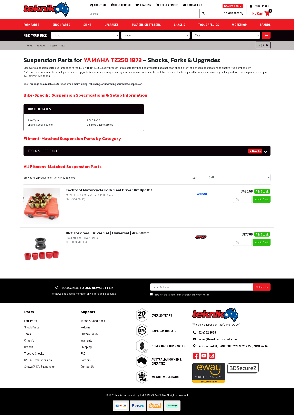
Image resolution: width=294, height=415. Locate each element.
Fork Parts (30, 321)
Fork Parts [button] (31, 24)
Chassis (29, 340)
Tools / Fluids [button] (208, 24)
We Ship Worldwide (165, 377)
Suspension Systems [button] (146, 24)
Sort (194, 177)
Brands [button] (265, 24)
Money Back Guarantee (168, 346)
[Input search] (143, 13)
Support (88, 312)
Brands (28, 347)
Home (29, 45)
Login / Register (262, 6)
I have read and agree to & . (179, 294)
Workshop (239, 24)
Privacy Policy (202, 294)
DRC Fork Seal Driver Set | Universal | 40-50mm (107, 233)
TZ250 (53, 45)
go (266, 35)
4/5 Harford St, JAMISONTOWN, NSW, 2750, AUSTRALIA (233, 346)
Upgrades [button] (111, 24)
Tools (27, 334)
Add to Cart (261, 199)
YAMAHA (41, 45)
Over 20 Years (161, 315)
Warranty (86, 340)
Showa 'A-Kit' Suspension (39, 366)
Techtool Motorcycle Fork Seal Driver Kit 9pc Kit (109, 190)
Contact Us (87, 366)
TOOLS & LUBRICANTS (43, 151)
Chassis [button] (179, 24)
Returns (85, 327)
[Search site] (203, 13)
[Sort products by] (238, 177)
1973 (63, 45)
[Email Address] (202, 287)
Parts (29, 312)
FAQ (83, 353)
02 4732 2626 (233, 13)
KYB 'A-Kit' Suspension (38, 360)
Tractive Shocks (34, 353)
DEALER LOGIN (232, 6)
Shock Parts (31, 327)
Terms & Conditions (185, 294)
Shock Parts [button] (61, 24)
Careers (86, 360)
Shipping (86, 347)
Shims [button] (87, 24)
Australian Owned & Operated (166, 361)
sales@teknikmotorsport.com (217, 339)
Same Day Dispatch (164, 331)
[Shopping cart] (261, 13)
